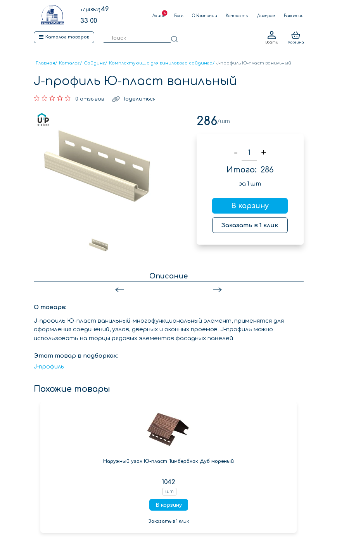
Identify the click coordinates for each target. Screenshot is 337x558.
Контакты (237, 16)
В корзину (250, 206)
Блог (178, 16)
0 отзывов (89, 99)
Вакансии (294, 16)
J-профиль (49, 367)
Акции (159, 16)
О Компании (204, 16)
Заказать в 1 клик (249, 225)
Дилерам (266, 16)
